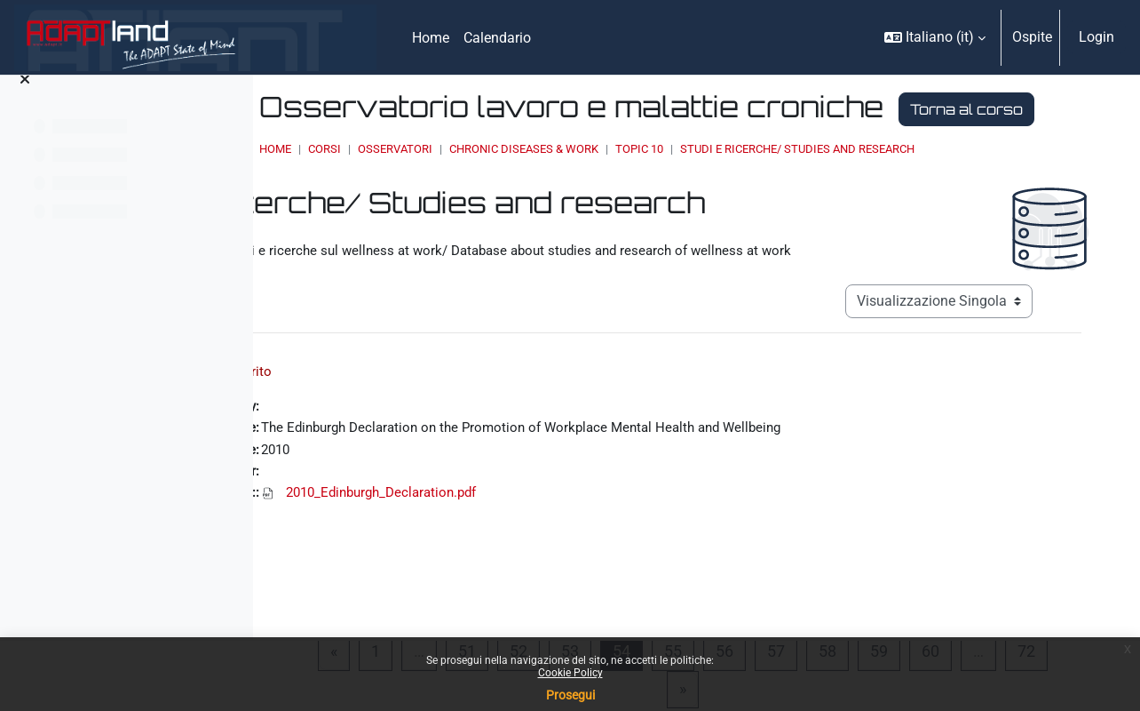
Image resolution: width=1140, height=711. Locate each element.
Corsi (488, 182)
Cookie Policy (570, 673)
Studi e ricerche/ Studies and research (961, 182)
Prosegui (570, 695)
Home (439, 182)
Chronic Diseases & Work (688, 182)
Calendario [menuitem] (497, 37)
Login (1096, 36)
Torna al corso (498, 143)
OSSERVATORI (559, 182)
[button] (935, 37)
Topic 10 (803, 182)
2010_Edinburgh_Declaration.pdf (562, 536)
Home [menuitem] (430, 37)
